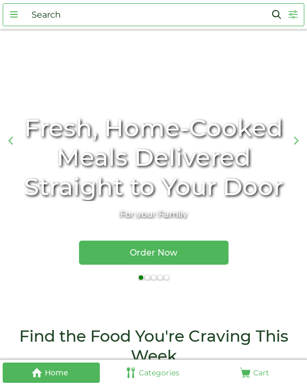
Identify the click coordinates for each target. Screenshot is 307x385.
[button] (14, 14)
